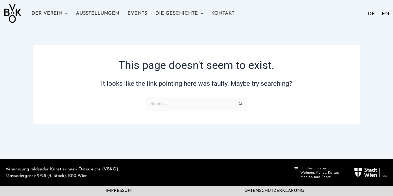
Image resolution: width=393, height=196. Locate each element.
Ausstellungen (97, 13)
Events (137, 13)
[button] (49, 13)
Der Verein (49, 13)
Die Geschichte (178, 13)
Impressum (119, 191)
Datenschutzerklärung (274, 191)
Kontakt (221, 13)
